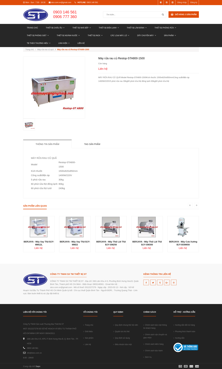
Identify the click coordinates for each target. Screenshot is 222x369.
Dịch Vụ (147, 357)
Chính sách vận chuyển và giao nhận (155, 336)
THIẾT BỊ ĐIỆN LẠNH (109, 28)
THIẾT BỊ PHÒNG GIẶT (38, 35)
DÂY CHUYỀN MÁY (146, 35)
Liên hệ (81, 43)
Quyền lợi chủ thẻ (121, 331)
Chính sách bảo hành (153, 351)
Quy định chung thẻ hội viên (125, 325)
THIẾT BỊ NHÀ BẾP (81, 28)
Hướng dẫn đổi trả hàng (184, 325)
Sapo (38, 366)
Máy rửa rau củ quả (45, 49)
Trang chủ (32, 28)
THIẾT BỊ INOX (95, 35)
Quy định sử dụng (121, 338)
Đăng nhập (182, 2)
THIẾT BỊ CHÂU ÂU (55, 28)
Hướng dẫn (178, 338)
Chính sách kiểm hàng (153, 344)
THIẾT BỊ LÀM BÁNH (136, 28)
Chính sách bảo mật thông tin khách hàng (155, 326)
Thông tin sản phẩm (47, 144)
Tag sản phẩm (92, 144)
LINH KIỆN (64, 43)
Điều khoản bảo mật (122, 344)
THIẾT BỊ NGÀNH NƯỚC (68, 35)
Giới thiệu (88, 331)
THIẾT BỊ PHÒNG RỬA (165, 28)
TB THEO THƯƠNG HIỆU (38, 43)
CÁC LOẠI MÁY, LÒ (120, 35)
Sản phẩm (170, 35)
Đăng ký (193, 2)
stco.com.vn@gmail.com (61, 2)
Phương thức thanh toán (184, 331)
